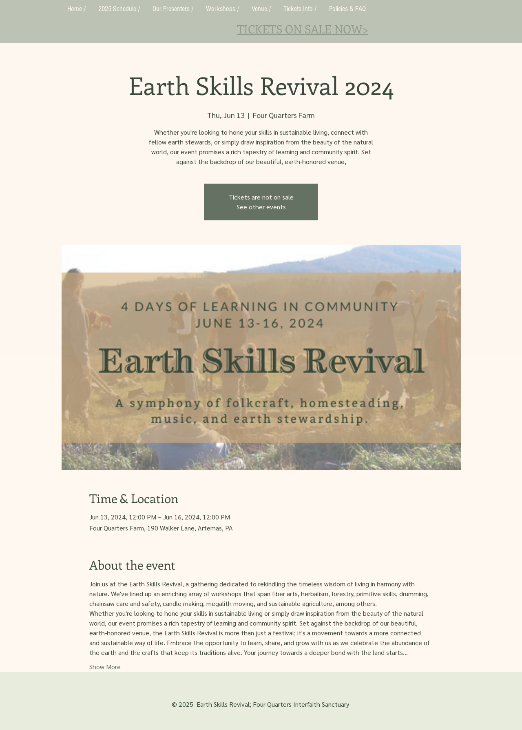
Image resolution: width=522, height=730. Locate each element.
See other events (261, 206)
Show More (105, 666)
